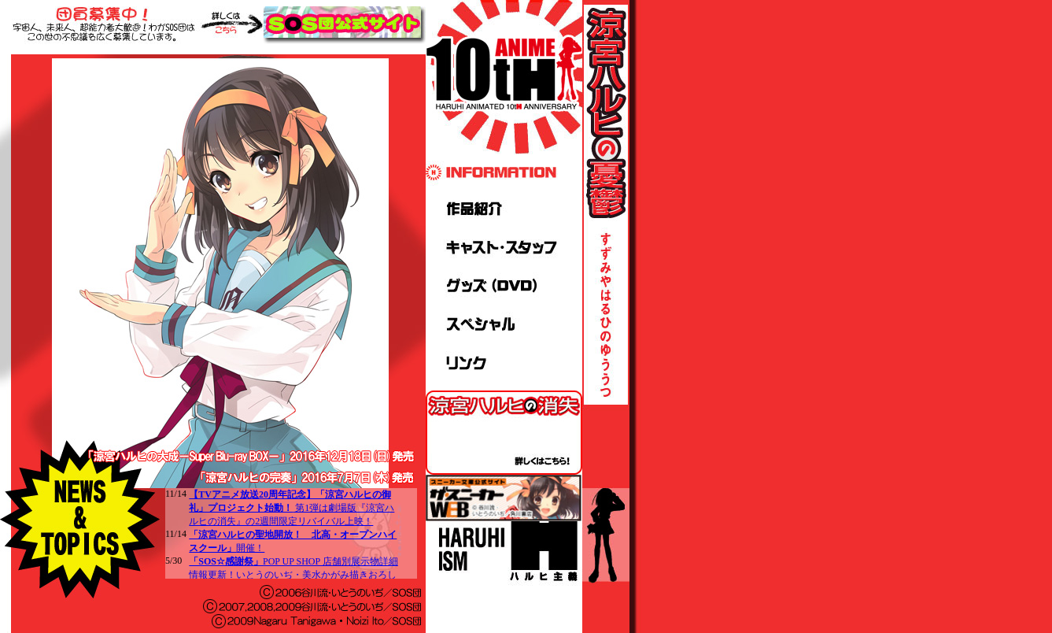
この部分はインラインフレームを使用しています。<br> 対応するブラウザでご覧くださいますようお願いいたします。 (291, 533)
